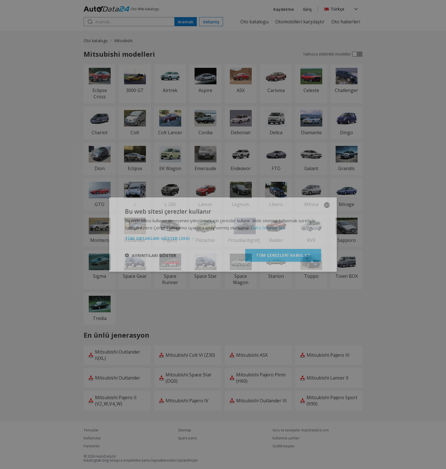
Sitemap (184, 430)
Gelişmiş (211, 22)
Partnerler (92, 446)
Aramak (185, 22)
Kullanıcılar (92, 438)
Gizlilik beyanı (283, 446)
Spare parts (187, 438)
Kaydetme (283, 9)
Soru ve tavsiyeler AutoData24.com (300, 430)
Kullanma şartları (286, 438)
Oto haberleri (345, 22)
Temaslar (91, 430)
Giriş (307, 9)
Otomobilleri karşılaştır (300, 22)
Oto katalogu (254, 22)
